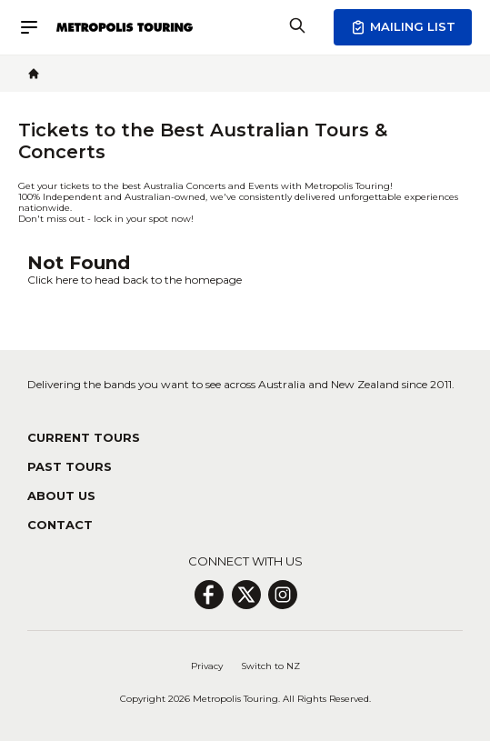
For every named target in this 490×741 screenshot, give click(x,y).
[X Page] (246, 594)
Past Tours (69, 466)
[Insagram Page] (282, 594)
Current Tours (83, 437)
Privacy (207, 666)
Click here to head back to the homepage (134, 279)
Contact (60, 524)
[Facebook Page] (209, 594)
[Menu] (37, 27)
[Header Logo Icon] (124, 27)
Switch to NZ (270, 666)
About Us (61, 495)
